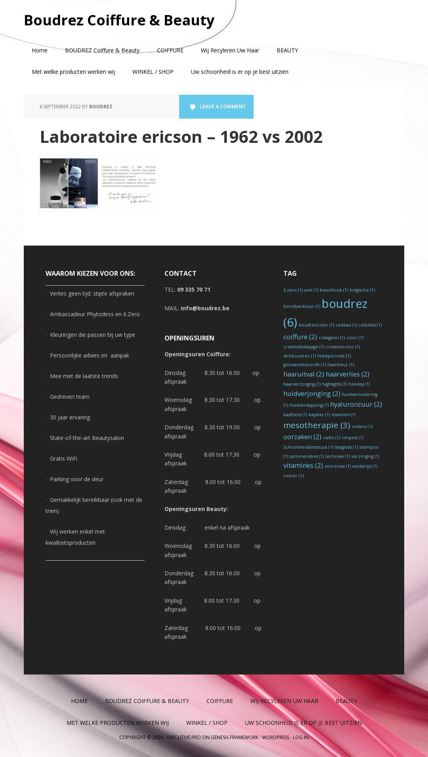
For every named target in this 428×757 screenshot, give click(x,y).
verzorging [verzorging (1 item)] (365, 456)
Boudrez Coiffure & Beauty (119, 19)
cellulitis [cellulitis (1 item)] (370, 325)
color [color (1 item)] (354, 337)
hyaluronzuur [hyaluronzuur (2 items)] (356, 404)
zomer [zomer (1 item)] (293, 475)
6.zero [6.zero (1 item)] (293, 290)
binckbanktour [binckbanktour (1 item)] (301, 306)
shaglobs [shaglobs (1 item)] (346, 447)
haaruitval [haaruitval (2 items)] (303, 373)
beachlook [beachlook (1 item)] (334, 290)
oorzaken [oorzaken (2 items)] (302, 436)
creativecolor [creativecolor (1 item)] (343, 347)
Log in (301, 737)
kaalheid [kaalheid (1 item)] (295, 414)
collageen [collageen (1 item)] (332, 337)
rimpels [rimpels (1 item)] (352, 437)
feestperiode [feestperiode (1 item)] (334, 356)
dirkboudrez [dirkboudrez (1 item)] (299, 356)
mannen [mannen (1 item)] (343, 414)
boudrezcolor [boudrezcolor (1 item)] (316, 325)
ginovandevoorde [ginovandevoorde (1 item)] (304, 364)
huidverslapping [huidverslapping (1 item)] (309, 405)
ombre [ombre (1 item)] (362, 426)
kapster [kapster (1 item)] (319, 414)
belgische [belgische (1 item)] (362, 290)
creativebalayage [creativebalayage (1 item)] (303, 347)
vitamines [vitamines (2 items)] (303, 465)
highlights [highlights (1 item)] (334, 384)
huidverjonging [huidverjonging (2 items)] (311, 393)
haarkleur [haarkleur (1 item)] (340, 364)
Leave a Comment (223, 106)
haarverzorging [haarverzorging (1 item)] (302, 384)
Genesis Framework (234, 737)
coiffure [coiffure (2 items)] (300, 336)
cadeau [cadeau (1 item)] (346, 325)
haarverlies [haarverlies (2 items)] (347, 373)
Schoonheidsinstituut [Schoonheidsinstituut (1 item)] (308, 447)
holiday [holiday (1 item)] (359, 384)
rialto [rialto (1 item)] (331, 437)
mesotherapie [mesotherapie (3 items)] (316, 424)
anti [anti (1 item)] (311, 290)
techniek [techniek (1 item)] (337, 456)
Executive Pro (184, 737)
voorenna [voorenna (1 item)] (338, 466)
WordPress (275, 737)
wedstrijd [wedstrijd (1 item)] (364, 466)
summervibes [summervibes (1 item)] (307, 456)
